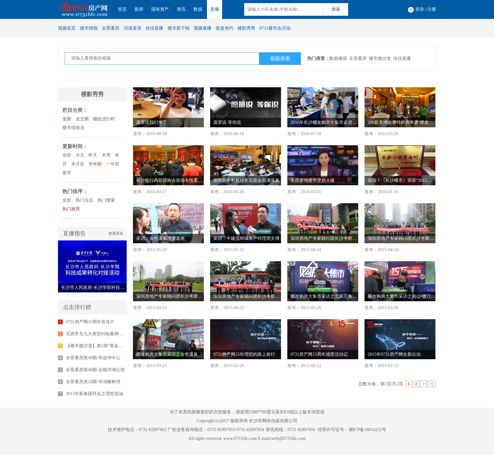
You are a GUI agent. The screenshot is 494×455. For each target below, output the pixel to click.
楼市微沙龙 (380, 58)
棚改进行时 (104, 119)
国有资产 (160, 9)
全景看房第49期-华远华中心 (93, 357)
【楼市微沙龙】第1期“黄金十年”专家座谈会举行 (113, 345)
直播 (214, 9)
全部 (66, 119)
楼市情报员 (73, 127)
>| (431, 384)
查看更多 (115, 233)
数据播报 (338, 58)
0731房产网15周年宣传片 (90, 322)
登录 (419, 9)
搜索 (335, 9)
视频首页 (67, 28)
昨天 (93, 155)
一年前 (112, 164)
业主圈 (82, 119)
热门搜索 (106, 200)
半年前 (95, 164)
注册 (431, 9)
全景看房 (110, 28)
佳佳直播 (154, 28)
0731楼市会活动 (275, 28)
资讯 (181, 9)
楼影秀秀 (246, 28)
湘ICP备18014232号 (367, 429)
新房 (139, 9)
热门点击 (84, 200)
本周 (106, 155)
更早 (66, 172)
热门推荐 (71, 209)
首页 (122, 9)
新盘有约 (224, 28)
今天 (80, 155)
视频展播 (202, 28)
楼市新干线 (179, 28)
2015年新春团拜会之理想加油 (94, 393)
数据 (197, 9)
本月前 (77, 164)
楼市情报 (89, 28)
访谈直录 (132, 28)
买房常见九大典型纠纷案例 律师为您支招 (106, 333)
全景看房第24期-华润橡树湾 (93, 381)
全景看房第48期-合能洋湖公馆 (95, 369)
